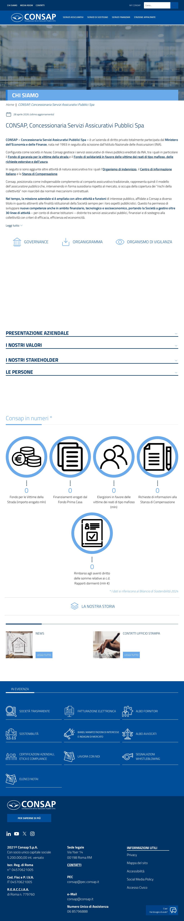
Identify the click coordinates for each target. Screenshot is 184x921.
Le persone (19, 372)
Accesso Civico (137, 887)
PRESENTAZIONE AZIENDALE (37, 333)
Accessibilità (135, 871)
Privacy (132, 854)
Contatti (40, 5)
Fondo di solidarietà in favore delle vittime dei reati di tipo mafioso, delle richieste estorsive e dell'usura (89, 159)
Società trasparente (34, 711)
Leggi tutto (12, 225)
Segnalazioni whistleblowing (148, 756)
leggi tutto (44, 655)
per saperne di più (29, 818)
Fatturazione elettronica (97, 711)
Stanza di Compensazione (39, 173)
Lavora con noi (89, 756)
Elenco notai (28, 779)
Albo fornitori (147, 711)
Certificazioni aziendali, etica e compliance (37, 756)
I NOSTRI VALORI (24, 345)
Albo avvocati (146, 733)
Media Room (26, 5)
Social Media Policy (140, 879)
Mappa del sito (137, 862)
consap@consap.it (80, 898)
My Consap (135, 5)
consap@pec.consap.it (83, 881)
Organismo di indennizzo (120, 169)
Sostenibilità (28, 733)
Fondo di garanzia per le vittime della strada (38, 156)
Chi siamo (12, 5)
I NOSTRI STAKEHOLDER (32, 360)
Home (10, 104)
